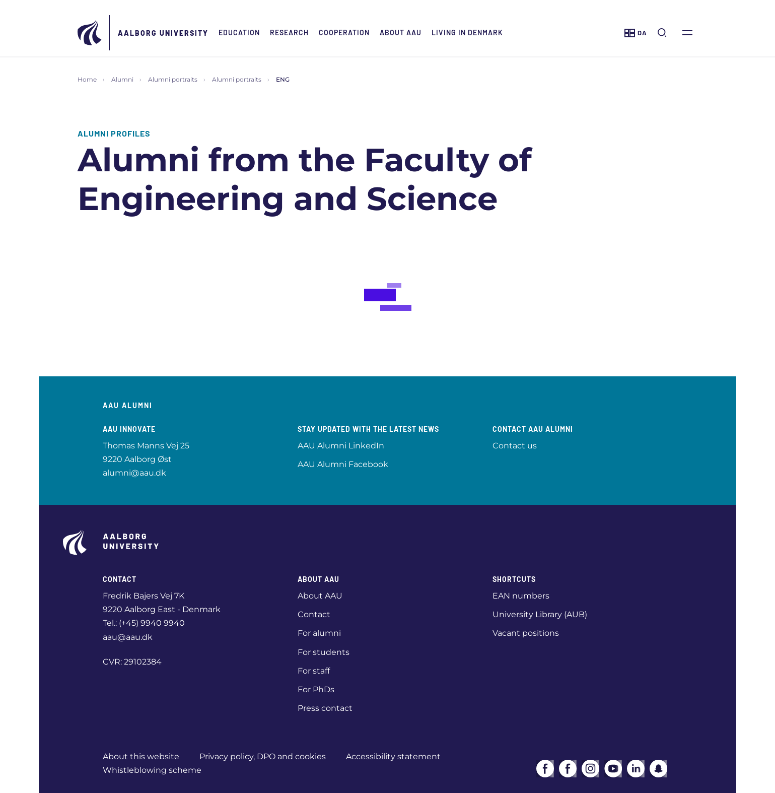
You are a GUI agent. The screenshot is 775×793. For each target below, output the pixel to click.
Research (289, 32)
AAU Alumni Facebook (343, 464)
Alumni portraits (172, 79)
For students (323, 652)
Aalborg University (163, 33)
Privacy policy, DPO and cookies (262, 756)
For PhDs (316, 689)
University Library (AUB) (539, 614)
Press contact (325, 708)
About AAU (400, 32)
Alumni (122, 79)
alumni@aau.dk (134, 473)
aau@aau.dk (128, 637)
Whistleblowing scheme (152, 770)
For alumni (319, 633)
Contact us (514, 445)
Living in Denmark (467, 32)
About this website (141, 756)
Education (239, 32)
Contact (314, 614)
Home (87, 79)
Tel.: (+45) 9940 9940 (144, 623)
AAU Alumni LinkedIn (341, 445)
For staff (314, 671)
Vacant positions (525, 633)
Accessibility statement (393, 756)
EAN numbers (520, 596)
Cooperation (344, 32)
